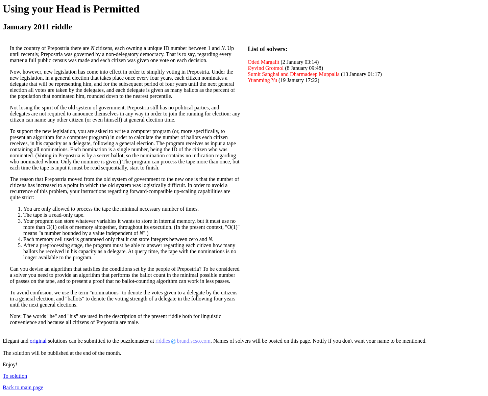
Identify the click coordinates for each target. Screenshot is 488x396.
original (38, 341)
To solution (15, 376)
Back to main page (23, 387)
